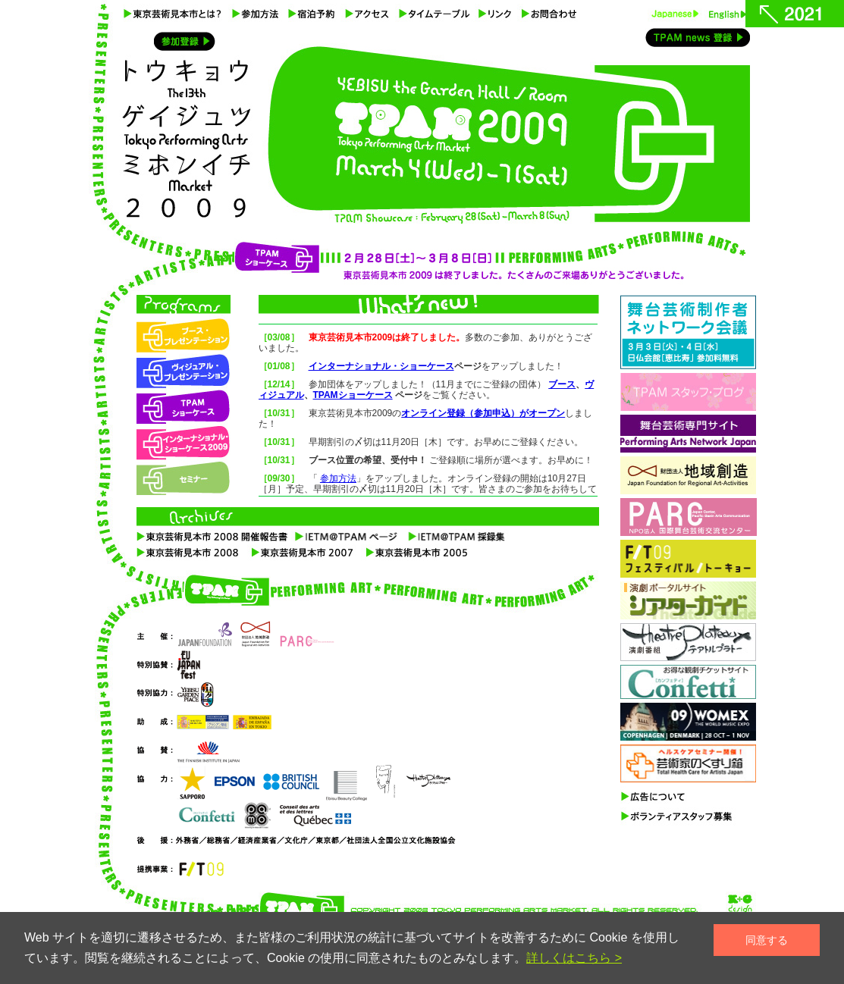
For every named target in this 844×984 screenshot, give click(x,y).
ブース (562, 384)
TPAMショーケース (353, 395)
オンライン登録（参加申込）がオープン (483, 413)
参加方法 (338, 478)
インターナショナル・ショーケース (381, 366)
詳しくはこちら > (574, 957)
